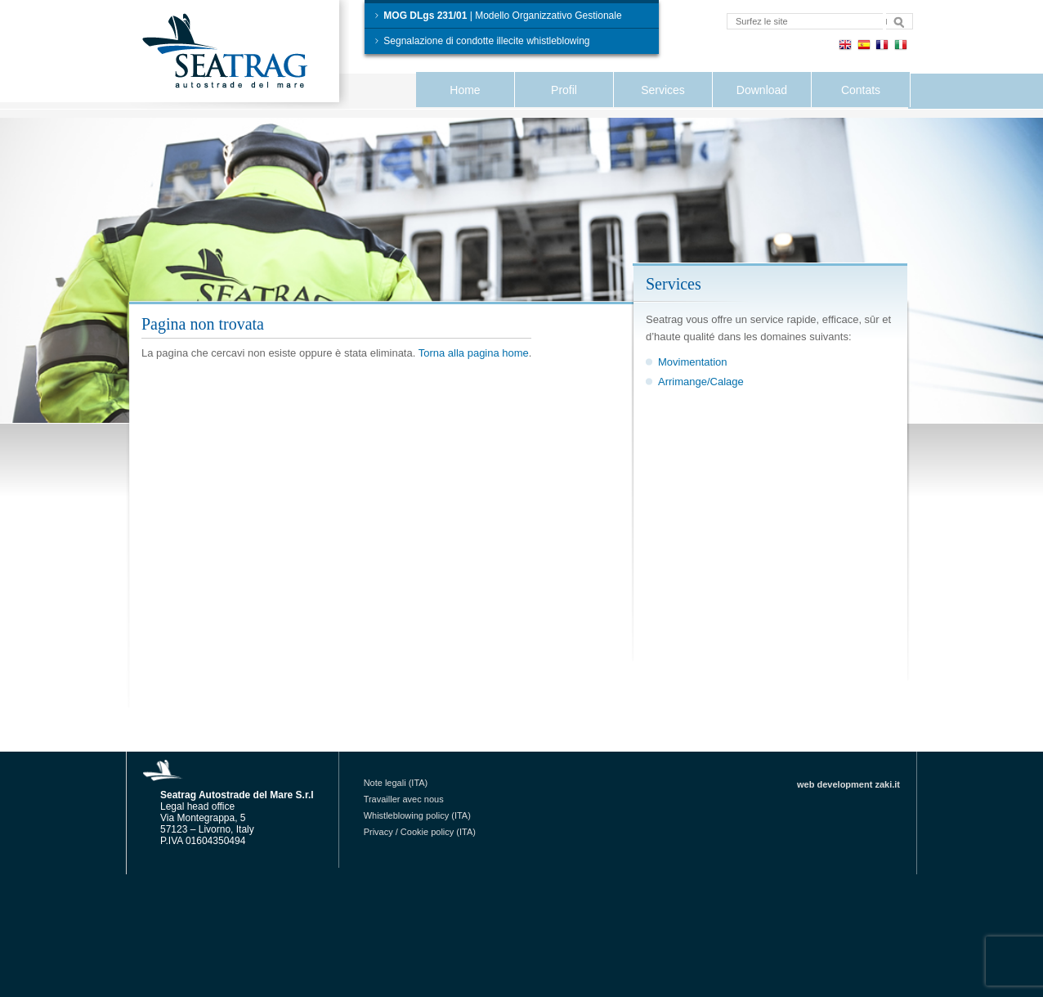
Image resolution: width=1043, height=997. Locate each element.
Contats (860, 90)
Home (465, 90)
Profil (564, 90)
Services (663, 90)
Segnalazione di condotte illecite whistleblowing (481, 41)
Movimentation (692, 362)
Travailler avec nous (404, 799)
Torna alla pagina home (474, 353)
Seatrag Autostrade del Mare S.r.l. (239, 54)
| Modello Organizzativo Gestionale (497, 15)
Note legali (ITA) (396, 783)
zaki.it (887, 784)
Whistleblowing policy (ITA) (417, 815)
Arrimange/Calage (701, 381)
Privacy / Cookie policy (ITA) (420, 832)
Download (761, 90)
